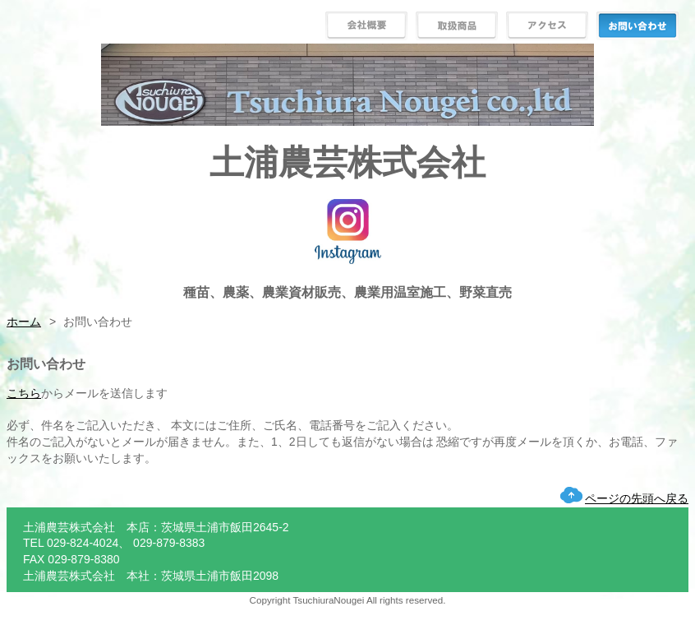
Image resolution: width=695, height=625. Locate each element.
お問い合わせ (637, 26)
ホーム (24, 321)
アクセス (547, 26)
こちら (24, 393)
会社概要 (366, 26)
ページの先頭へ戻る (636, 498)
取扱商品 (457, 26)
